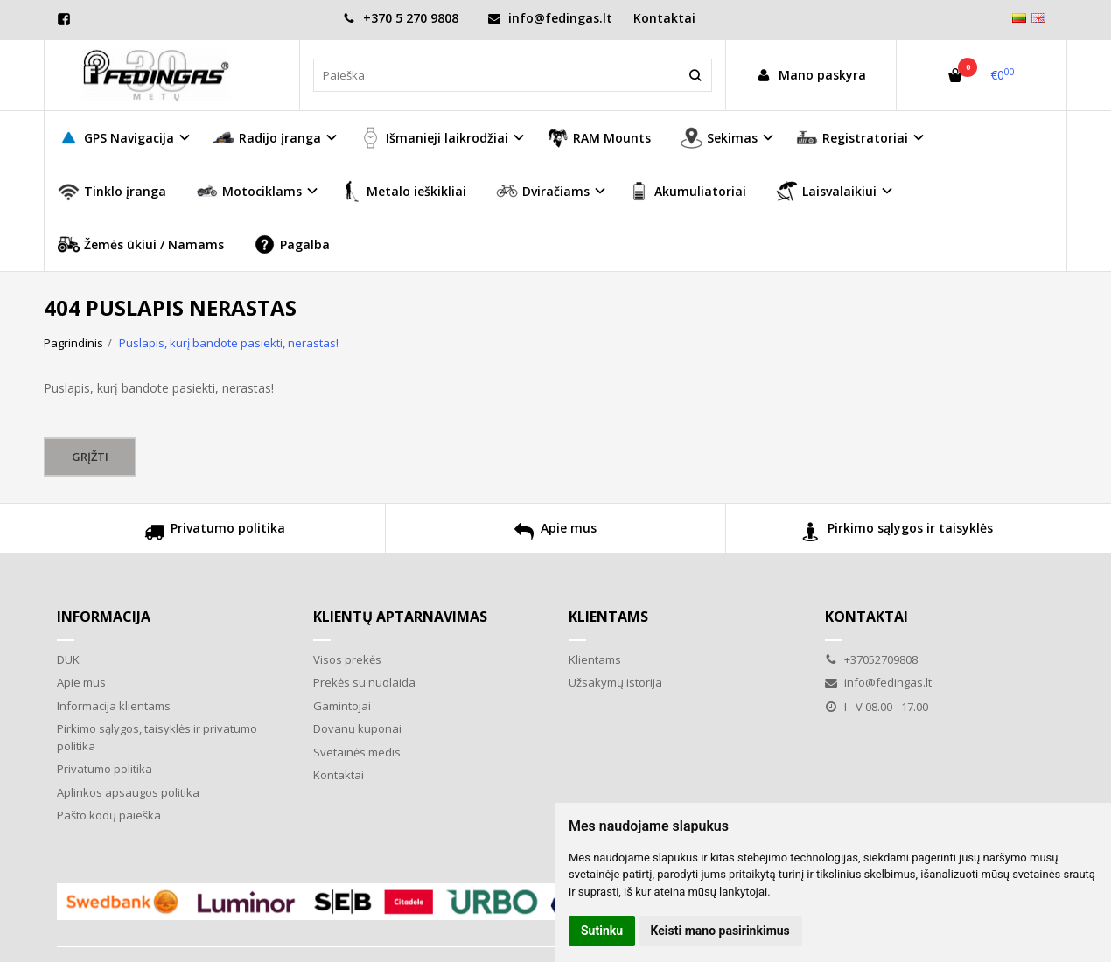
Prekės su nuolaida (364, 682)
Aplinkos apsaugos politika (128, 792)
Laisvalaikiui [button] (826, 191)
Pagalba (292, 244)
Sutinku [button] (602, 931)
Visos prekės (347, 659)
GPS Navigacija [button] (116, 138)
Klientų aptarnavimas (400, 616)
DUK (68, 659)
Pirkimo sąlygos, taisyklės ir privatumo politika (157, 737)
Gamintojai (342, 706)
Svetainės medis (357, 752)
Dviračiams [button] (543, 191)
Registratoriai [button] (852, 138)
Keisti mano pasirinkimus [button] (720, 931)
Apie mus (555, 534)
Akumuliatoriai (687, 191)
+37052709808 (871, 659)
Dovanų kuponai (357, 728)
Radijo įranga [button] (267, 138)
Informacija (103, 616)
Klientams (608, 616)
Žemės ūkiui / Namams (141, 244)
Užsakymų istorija (615, 682)
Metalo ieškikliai (403, 191)
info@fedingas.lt (550, 18)
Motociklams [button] (249, 191)
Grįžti (90, 456)
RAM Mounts (599, 138)
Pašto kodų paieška (109, 815)
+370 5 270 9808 (400, 18)
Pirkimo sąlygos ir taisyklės (897, 534)
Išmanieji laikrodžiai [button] (434, 138)
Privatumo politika (214, 534)
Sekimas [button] (719, 138)
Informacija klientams (114, 706)
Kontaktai (664, 18)
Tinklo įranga (112, 191)
